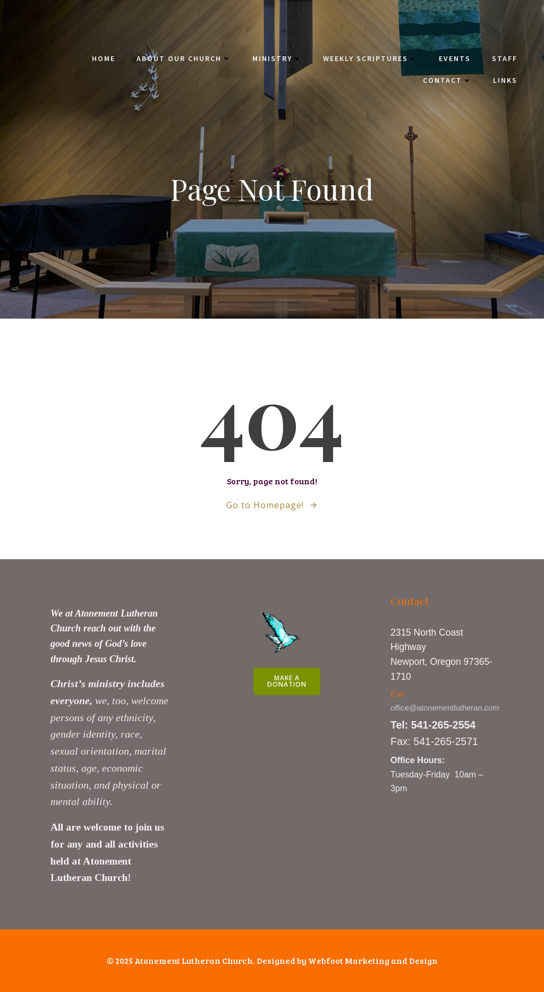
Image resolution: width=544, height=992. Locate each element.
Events (455, 58)
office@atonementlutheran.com (444, 708)
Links (505, 80)
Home (103, 58)
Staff (504, 58)
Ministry (277, 58)
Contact (447, 80)
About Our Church (184, 58)
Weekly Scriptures (370, 58)
